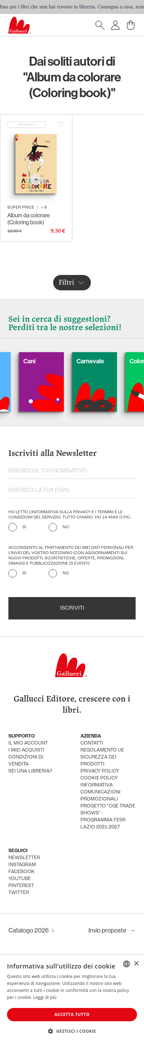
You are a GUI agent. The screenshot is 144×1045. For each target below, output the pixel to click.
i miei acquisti (26, 750)
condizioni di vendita (25, 761)
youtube (19, 878)
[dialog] (72, 1000)
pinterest (21, 885)
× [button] (136, 963)
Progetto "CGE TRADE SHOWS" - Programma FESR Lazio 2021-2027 (107, 817)
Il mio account (28, 743)
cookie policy (99, 778)
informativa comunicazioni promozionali (100, 792)
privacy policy (99, 771)
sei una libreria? (30, 771)
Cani (36, 361)
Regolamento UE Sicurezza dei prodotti (102, 757)
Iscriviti (72, 608)
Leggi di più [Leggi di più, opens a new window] (45, 997)
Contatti (91, 743)
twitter (18, 892)
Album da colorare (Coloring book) (28, 219)
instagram (22, 865)
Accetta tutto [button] (72, 1014)
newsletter (24, 858)
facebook (21, 872)
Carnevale (96, 361)
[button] (72, 1031)
